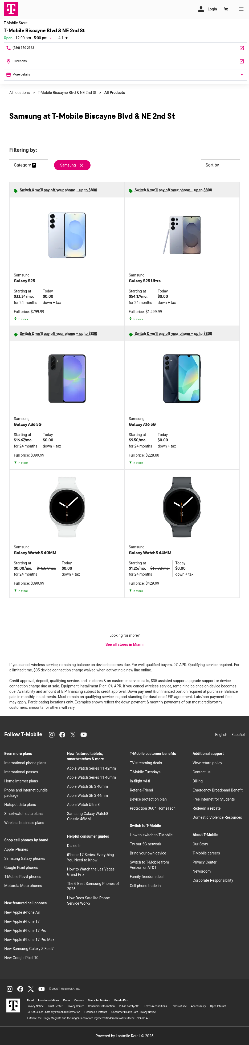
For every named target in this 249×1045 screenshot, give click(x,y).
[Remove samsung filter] (72, 165)
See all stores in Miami (124, 644)
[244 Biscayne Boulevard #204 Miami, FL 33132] (125, 61)
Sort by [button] (220, 165)
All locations (19, 92)
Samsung (68, 165)
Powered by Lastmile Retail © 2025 (124, 1036)
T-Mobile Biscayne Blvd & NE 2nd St (67, 92)
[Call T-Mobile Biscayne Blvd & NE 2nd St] (125, 48)
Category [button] (22, 165)
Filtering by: (23, 150)
